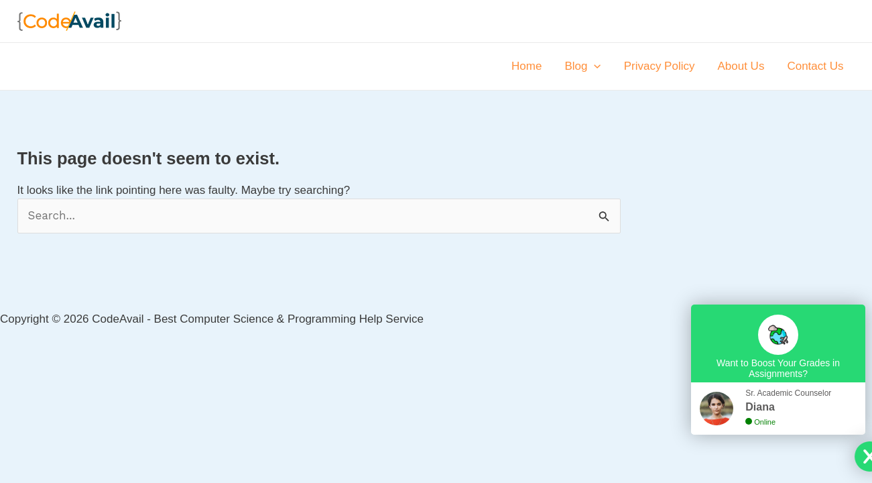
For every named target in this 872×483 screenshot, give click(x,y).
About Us (740, 66)
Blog (582, 66)
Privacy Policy (659, 66)
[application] (594, 66)
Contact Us (815, 66)
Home (526, 66)
